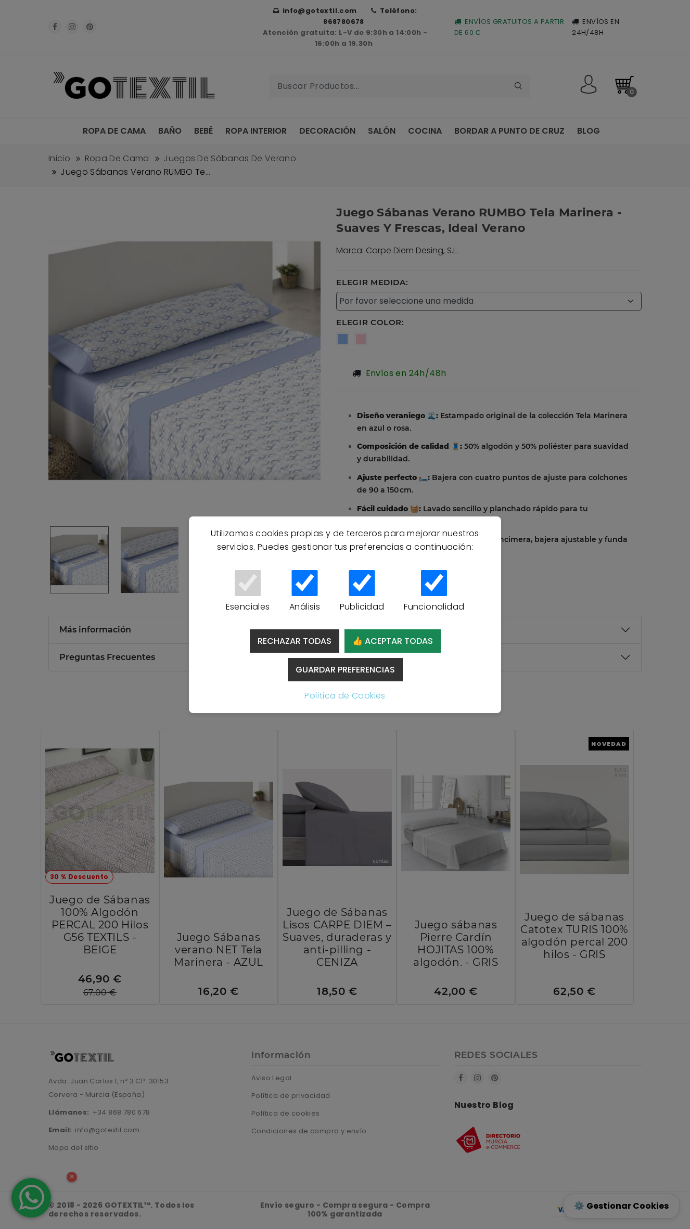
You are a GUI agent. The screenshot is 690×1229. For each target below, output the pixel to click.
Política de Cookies (345, 696)
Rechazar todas (294, 641)
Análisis (305, 591)
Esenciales (247, 591)
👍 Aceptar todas (392, 641)
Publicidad (362, 591)
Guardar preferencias (345, 670)
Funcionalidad (434, 591)
